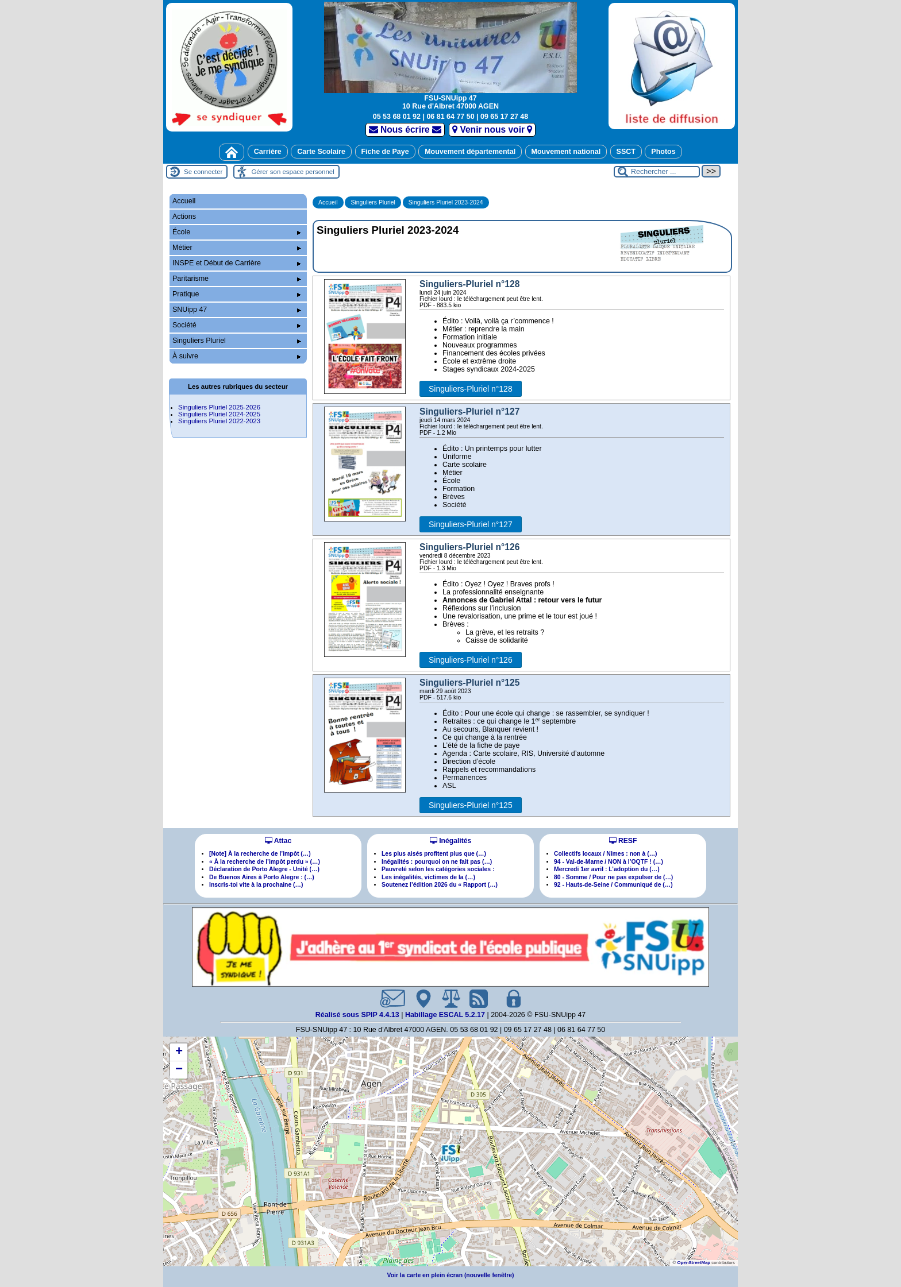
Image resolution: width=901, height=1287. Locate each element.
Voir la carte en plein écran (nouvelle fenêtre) (450, 1275)
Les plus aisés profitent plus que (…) (434, 854)
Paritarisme (236, 279)
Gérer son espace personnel (292, 171)
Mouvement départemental (470, 152)
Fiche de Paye (385, 152)
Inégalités (450, 841)
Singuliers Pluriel (373, 202)
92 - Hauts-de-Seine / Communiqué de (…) (613, 885)
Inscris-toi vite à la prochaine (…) (256, 885)
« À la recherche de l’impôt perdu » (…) (264, 862)
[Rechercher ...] (657, 171)
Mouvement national (566, 152)
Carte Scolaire (321, 152)
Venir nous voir (492, 129)
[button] (450, 1153)
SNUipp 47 (236, 310)
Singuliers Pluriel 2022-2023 (219, 421)
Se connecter (203, 171)
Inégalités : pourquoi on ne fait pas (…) (437, 862)
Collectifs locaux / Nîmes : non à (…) (605, 854)
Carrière (268, 152)
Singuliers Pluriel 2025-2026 (219, 407)
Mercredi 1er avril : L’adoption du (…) (607, 869)
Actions (184, 216)
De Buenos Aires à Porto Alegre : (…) (261, 877)
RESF (623, 841)
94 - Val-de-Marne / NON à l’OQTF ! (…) (608, 862)
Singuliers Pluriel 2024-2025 (219, 414)
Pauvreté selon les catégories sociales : (438, 869)
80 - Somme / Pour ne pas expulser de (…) (613, 877)
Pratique (236, 294)
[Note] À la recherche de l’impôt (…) (260, 854)
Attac (278, 841)
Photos (663, 152)
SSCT (626, 152)
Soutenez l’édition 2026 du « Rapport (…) (440, 885)
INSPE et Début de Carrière (236, 263)
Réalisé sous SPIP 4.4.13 (358, 1015)
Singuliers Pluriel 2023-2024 (446, 202)
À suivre (236, 356)
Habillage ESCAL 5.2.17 (445, 1015)
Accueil (328, 202)
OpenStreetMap (693, 1262)
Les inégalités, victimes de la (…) (428, 877)
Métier (236, 248)
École (236, 232)
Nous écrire (405, 129)
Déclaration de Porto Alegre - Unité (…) (264, 869)
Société (236, 325)
